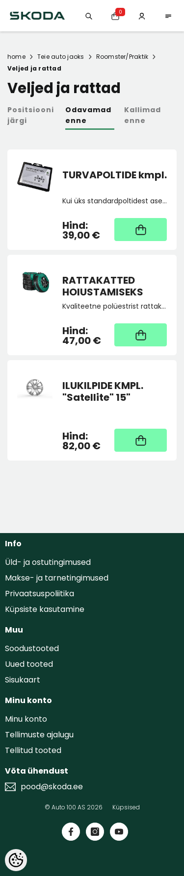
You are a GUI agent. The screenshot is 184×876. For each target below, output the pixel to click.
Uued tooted (29, 664)
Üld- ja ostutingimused (48, 562)
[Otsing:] (89, 15)
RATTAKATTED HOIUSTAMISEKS (102, 286)
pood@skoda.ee (52, 786)
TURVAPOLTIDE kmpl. (114, 175)
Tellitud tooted (33, 750)
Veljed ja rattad (34, 68)
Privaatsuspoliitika (39, 593)
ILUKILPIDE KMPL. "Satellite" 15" (102, 391)
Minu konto (26, 719)
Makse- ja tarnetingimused (56, 578)
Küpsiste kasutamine (44, 609)
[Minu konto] (142, 15)
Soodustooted (32, 648)
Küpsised (126, 807)
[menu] (168, 15)
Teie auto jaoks (60, 56)
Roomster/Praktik (122, 56)
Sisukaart (22, 679)
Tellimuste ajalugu (39, 734)
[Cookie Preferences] (16, 860)
